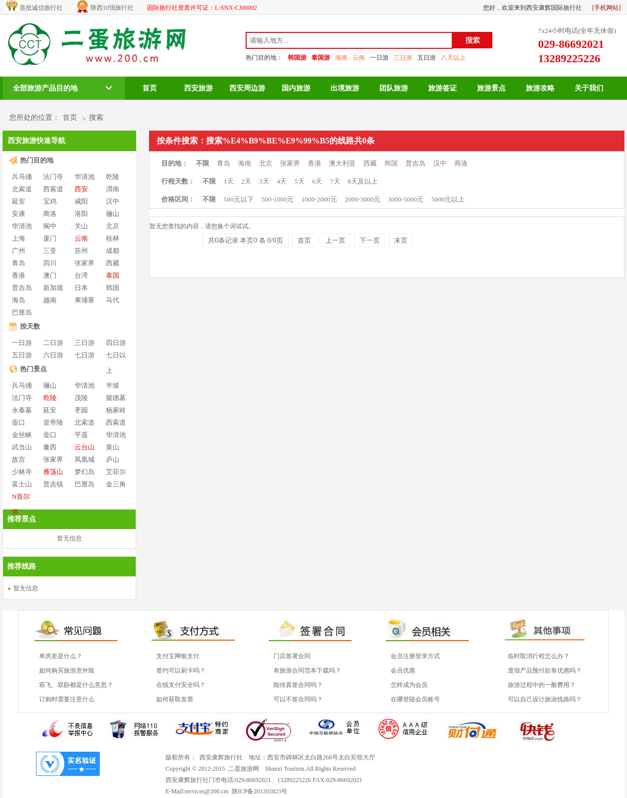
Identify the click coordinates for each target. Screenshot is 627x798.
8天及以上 (363, 181)
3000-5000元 (405, 199)
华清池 (85, 176)
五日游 (426, 57)
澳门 (50, 275)
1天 (229, 181)
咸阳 (81, 201)
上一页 (335, 240)
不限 (202, 163)
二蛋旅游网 (243, 768)
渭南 (112, 189)
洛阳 (81, 213)
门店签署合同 (291, 656)
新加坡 (53, 288)
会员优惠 (403, 670)
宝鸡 (50, 201)
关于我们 (589, 88)
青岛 (18, 263)
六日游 (53, 355)
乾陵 (112, 176)
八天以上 (453, 57)
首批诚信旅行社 (41, 7)
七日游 (85, 355)
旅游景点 (491, 88)
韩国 (112, 288)
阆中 (50, 226)
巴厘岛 (22, 312)
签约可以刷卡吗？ (181, 670)
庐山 (112, 459)
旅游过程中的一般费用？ (542, 684)
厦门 (50, 238)
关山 (81, 226)
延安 (18, 201)
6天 (317, 181)
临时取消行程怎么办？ (538, 656)
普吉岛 (22, 288)
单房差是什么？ (60, 656)
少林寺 (22, 472)
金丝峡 (22, 435)
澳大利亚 (342, 163)
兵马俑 (22, 176)
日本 (81, 288)
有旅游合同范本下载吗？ (307, 670)
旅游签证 (442, 88)
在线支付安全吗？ (181, 684)
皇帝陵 (53, 422)
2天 (247, 181)
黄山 (112, 447)
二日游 (53, 343)
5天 (299, 181)
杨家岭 (116, 410)
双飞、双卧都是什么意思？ (76, 684)
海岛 (18, 300)
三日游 (403, 57)
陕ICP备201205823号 (260, 791)
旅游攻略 (540, 88)
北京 (112, 226)
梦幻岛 (85, 472)
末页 (401, 240)
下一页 (370, 240)
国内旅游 (296, 88)
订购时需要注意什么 (67, 699)
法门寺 (53, 176)
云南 (359, 57)
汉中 (112, 201)
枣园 (81, 410)
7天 (335, 181)
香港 (18, 275)
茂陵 (81, 398)
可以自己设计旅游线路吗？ (545, 699)
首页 (149, 88)
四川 (50, 263)
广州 (18, 251)
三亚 (50, 251)
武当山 (22, 447)
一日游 (379, 57)
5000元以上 (448, 199)
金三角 (116, 484)
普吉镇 (53, 484)
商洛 (50, 213)
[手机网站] (606, 7)
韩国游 (297, 57)
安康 (18, 213)
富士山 (22, 484)
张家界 (85, 263)
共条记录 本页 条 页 (245, 240)
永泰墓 (22, 410)
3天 (264, 181)
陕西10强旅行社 (112, 7)
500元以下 (239, 199)
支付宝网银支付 (177, 656)
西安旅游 (198, 88)
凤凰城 (85, 459)
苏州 (81, 251)
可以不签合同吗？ (298, 699)
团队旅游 (393, 88)
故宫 (18, 459)
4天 (282, 181)
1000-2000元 (319, 199)
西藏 (112, 263)
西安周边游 (247, 88)
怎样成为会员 (409, 684)
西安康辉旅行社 (221, 757)
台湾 (81, 275)
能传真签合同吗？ (298, 684)
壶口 (18, 422)
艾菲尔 (116, 472)
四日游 (116, 343)
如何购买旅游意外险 (67, 670)
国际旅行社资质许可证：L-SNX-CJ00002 (202, 7)
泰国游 (320, 57)
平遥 (81, 435)
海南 (341, 57)
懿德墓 (116, 398)
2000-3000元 (362, 199)
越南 (50, 300)
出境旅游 (344, 88)
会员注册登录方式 (415, 656)
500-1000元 (278, 199)
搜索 (96, 117)
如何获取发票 (174, 699)
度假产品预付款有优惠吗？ (545, 670)
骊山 (112, 213)
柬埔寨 (85, 300)
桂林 (112, 238)
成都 (112, 251)
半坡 (112, 385)
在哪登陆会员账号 (415, 699)
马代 (112, 300)
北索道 (22, 189)
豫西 (50, 447)
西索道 (53, 189)
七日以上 (116, 355)
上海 (18, 238)
